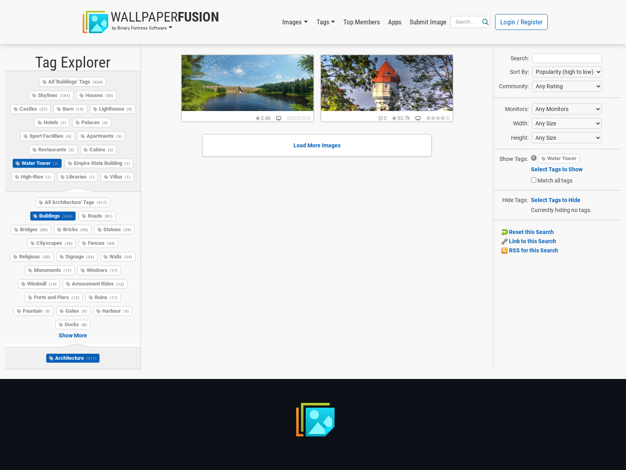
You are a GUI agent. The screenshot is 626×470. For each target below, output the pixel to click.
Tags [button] (323, 22)
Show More (73, 335)
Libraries (80, 177)
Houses (99, 95)
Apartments (104, 136)
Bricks (75, 229)
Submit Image (428, 22)
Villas (120, 177)
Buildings (56, 216)
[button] (151, 22)
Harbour (115, 311)
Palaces (94, 122)
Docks (76, 324)
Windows (102, 270)
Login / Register (521, 22)
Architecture (76, 358)
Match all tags (555, 180)
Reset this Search (527, 232)
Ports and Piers (56, 297)
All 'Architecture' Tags (76, 202)
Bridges (34, 229)
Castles (34, 109)
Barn (73, 109)
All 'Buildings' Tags (75, 82)
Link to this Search (528, 241)
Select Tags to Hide (555, 200)
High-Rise (36, 177)
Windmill (42, 284)
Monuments (52, 270)
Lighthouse (115, 109)
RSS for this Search (529, 250)
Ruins (106, 297)
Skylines (54, 95)
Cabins (101, 150)
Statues (117, 229)
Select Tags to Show (556, 169)
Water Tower (40, 163)
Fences (101, 243)
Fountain (36, 311)
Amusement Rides (98, 284)
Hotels (55, 122)
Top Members (361, 22)
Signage (79, 257)
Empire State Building (102, 163)
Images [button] (292, 22)
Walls (120, 257)
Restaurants (56, 150)
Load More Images (317, 145)
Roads (100, 216)
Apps (395, 22)
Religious (34, 257)
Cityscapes (54, 243)
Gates (76, 311)
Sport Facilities (50, 136)
